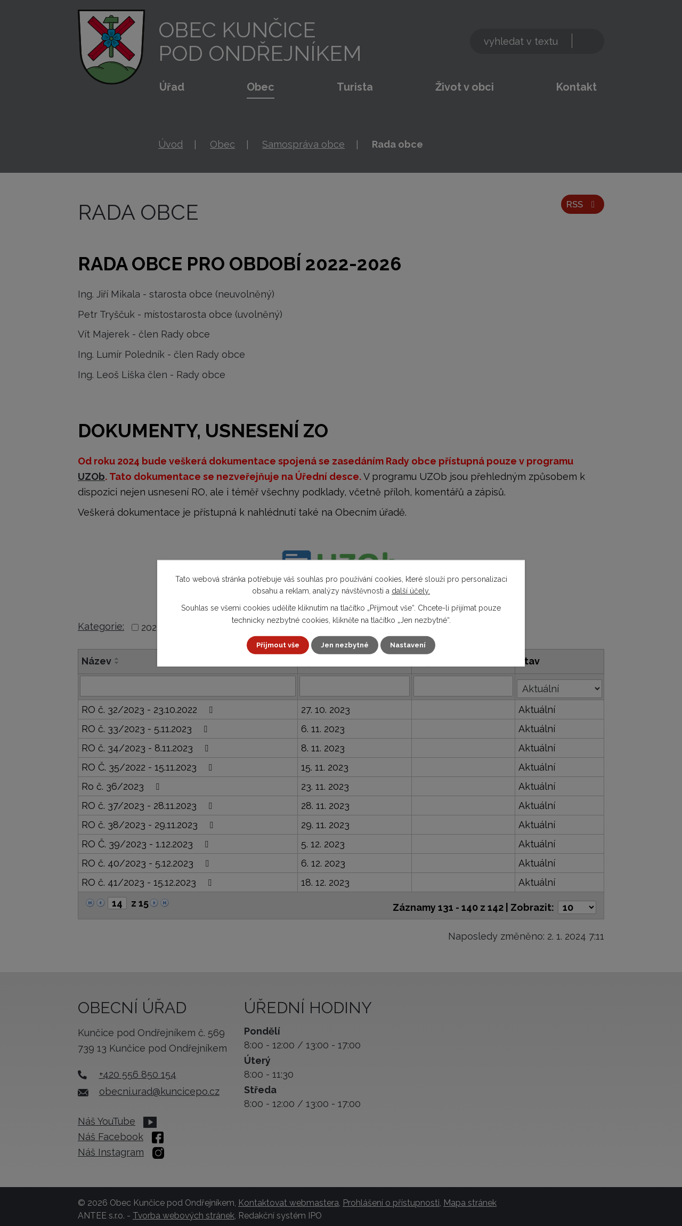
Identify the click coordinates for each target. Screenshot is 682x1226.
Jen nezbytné (345, 644)
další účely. (411, 590)
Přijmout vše (274, 644)
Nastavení (412, 644)
